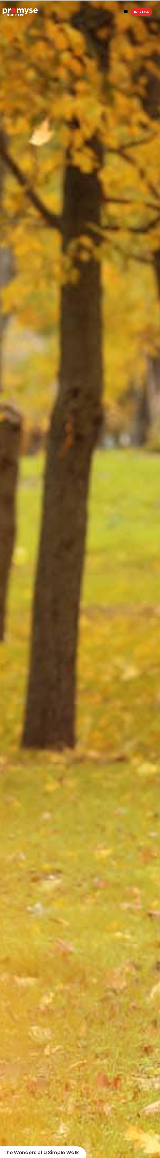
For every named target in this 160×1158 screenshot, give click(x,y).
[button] (126, 11)
